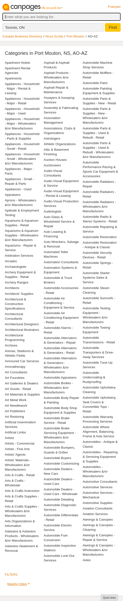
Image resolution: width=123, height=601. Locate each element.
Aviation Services (95, 514)
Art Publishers (15, 411)
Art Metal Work (16, 400)
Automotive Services (98, 487)
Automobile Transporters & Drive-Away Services (98, 352)
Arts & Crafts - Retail (20, 475)
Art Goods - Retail (18, 389)
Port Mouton (75, 36)
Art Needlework (16, 405)
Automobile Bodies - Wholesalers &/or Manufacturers (58, 387)
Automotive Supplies (98, 503)
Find (113, 27)
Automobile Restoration (100, 237)
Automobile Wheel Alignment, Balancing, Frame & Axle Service (98, 431)
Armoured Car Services (22, 361)
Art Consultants (16, 372)
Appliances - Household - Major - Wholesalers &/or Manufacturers (22, 123)
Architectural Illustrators (22, 330)
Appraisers (12, 195)
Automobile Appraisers (60, 377)
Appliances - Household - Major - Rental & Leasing (22, 88)
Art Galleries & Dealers (21, 383)
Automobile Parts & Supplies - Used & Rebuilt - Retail (97, 133)
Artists (9, 438)
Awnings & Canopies (98, 519)
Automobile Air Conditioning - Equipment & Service (59, 303)
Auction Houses (55, 160)
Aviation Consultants (98, 508)
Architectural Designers (22, 324)
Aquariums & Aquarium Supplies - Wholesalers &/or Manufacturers (21, 235)
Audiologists (52, 211)
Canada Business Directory (22, 36)
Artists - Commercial (19, 443)
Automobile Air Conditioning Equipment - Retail (61, 317)
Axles (87, 560)
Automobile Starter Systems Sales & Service (96, 277)
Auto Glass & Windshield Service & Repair (59, 221)
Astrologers (52, 138)
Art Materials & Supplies (22, 394)
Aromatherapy (15, 366)
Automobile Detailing (59, 499)
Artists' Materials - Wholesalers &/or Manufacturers (18, 464)
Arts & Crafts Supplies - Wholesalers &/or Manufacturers (22, 511)
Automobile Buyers (57, 458)
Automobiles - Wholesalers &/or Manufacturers (95, 471)
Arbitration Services (19, 255)
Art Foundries (15, 378)
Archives (11, 345)
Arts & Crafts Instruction (22, 491)
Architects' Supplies (19, 294)
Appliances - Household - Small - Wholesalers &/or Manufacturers (22, 158)
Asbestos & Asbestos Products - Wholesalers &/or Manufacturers (22, 536)
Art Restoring (14, 416)
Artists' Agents (15, 454)
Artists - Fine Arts (17, 449)
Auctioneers (52, 165)
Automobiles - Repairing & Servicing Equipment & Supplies (100, 456)
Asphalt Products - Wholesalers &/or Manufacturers (57, 77)
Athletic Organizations (59, 144)
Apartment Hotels (17, 62)
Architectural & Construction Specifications (15, 303)
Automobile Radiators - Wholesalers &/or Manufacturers (99, 206)
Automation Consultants (61, 262)
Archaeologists (15, 267)
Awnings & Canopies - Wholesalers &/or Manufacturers (99, 550)
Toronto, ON (15, 27)
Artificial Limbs (15, 432)
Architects (12, 288)
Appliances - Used (18, 189)
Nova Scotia (54, 36)
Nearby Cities (17, 584)
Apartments (13, 78)
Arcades (11, 261)
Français (114, 6)
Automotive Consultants (100, 481)
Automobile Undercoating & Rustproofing (94, 377)
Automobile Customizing (61, 463)
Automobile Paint (95, 83)
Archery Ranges (16, 282)
